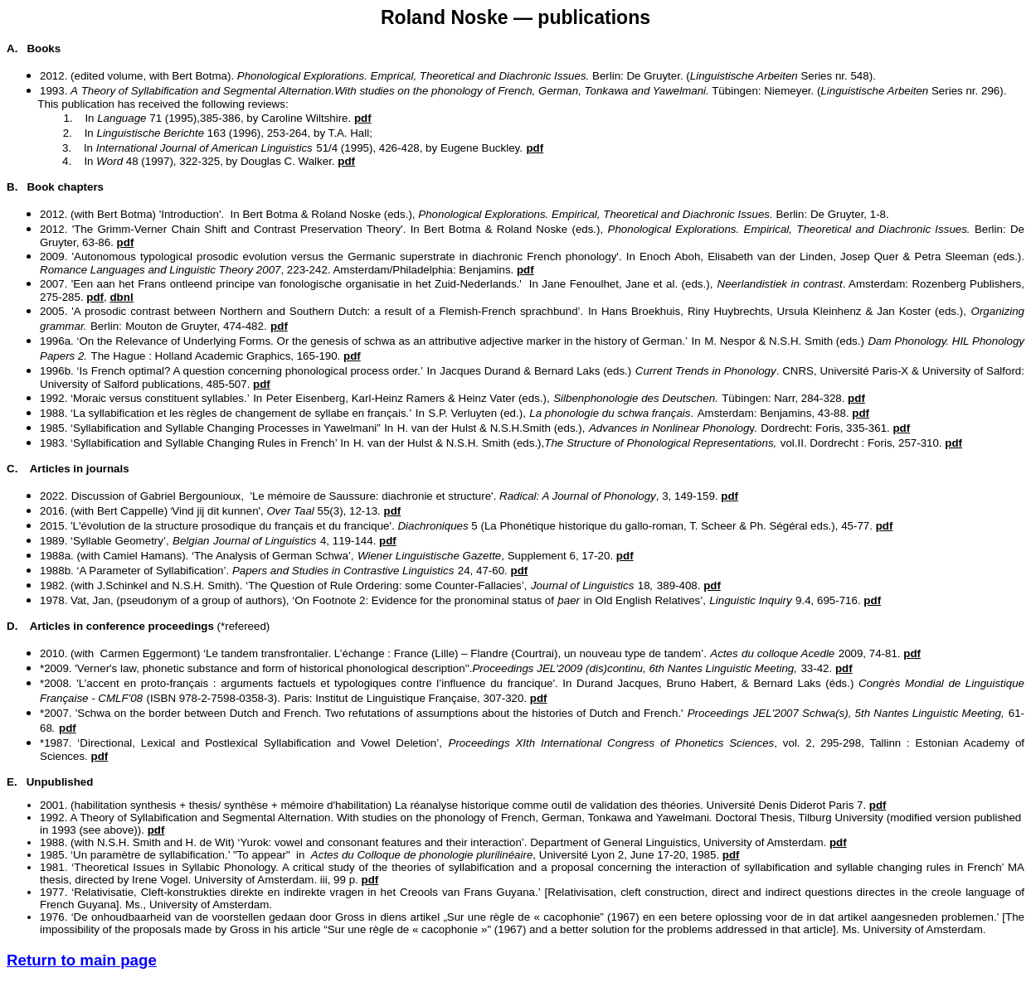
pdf (729, 496)
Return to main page (82, 960)
